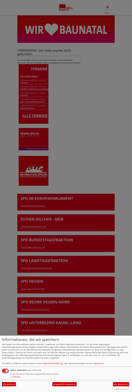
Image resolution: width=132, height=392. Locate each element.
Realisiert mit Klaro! (122, 389)
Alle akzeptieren (121, 384)
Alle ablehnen (9, 384)
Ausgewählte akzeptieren (64, 384)
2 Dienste (15, 376)
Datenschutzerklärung (53, 363)
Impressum (98, 363)
